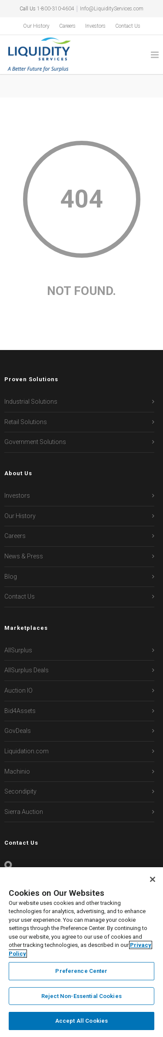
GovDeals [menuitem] (17, 730)
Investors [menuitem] (95, 26)
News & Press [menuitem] (23, 556)
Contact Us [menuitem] (127, 26)
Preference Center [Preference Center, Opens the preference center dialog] (81, 971)
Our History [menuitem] (36, 26)
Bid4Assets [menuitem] (20, 710)
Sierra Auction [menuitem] (23, 811)
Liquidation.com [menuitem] (26, 751)
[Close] (152, 879)
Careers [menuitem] (67, 26)
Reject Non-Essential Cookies (81, 996)
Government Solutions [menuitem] (35, 441)
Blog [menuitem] (10, 576)
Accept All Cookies (81, 1021)
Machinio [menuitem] (17, 771)
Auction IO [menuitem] (18, 690)
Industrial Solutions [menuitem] (30, 401)
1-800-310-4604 (55, 9)
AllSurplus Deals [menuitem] (26, 670)
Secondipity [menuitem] (20, 791)
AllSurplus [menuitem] (18, 650)
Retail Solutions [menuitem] (25, 421)
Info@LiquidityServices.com (111, 9)
